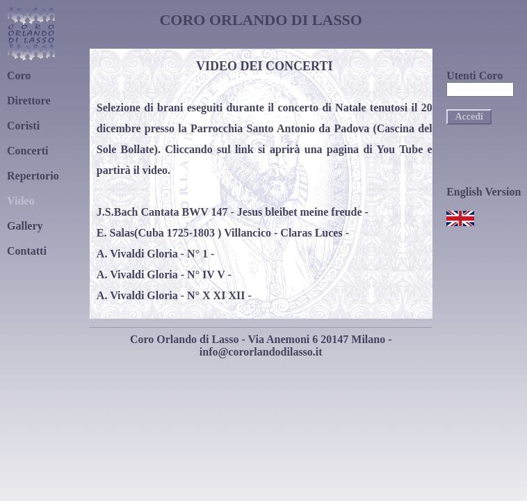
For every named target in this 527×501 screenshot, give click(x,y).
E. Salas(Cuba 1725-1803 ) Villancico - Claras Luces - (223, 233)
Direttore (28, 100)
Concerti (28, 151)
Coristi (23, 126)
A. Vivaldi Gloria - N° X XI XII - (174, 295)
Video (20, 201)
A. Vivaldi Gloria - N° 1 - (156, 254)
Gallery (25, 226)
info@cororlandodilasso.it (261, 352)
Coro (19, 75)
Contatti (27, 251)
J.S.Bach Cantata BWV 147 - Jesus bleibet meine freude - (232, 212)
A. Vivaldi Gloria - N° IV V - (164, 274)
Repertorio (33, 176)
